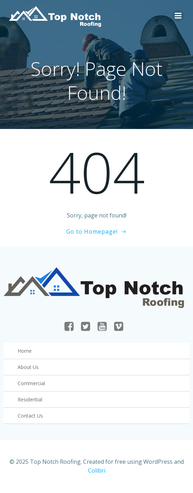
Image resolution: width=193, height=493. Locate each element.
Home (25, 350)
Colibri (96, 470)
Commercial (31, 383)
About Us (28, 367)
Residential (30, 399)
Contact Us (30, 415)
